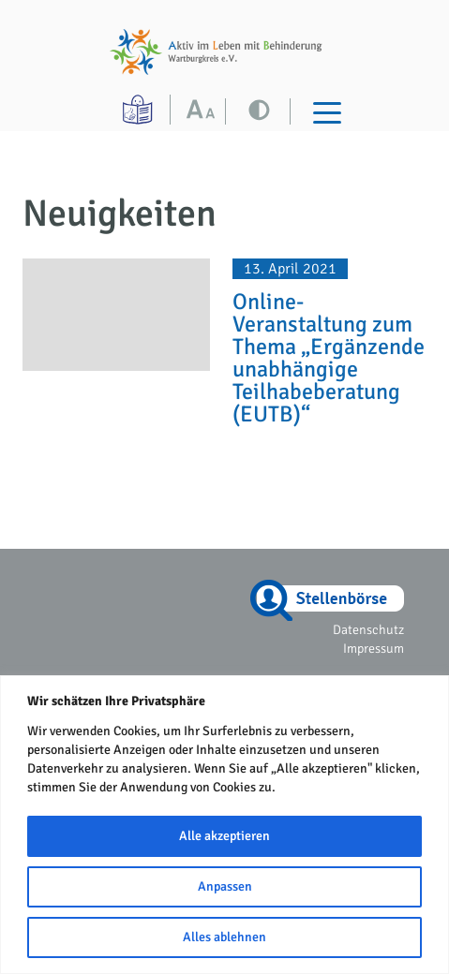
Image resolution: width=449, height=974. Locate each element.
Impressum (373, 649)
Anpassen (225, 886)
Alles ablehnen (224, 937)
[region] (224, 824)
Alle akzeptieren (224, 836)
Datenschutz (368, 630)
